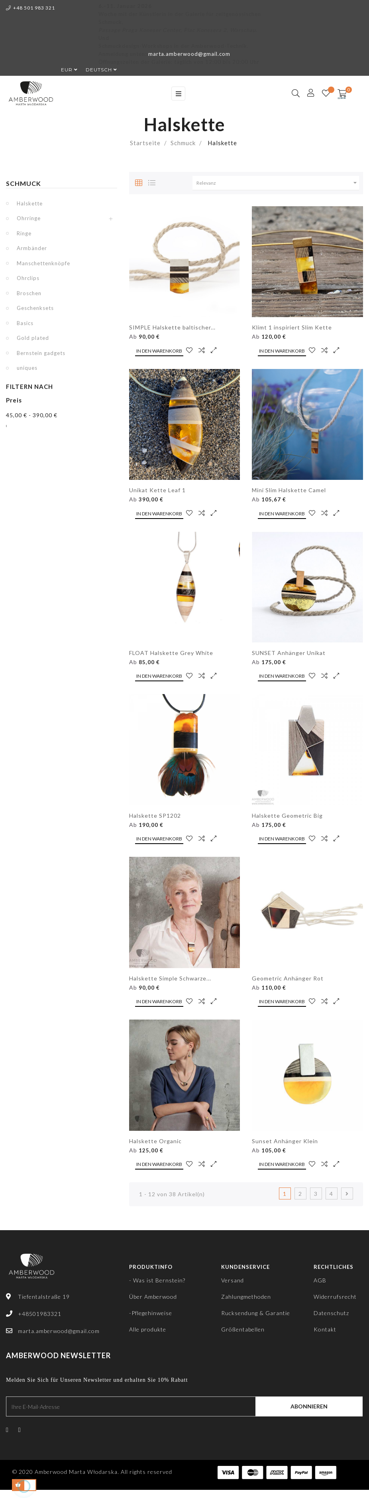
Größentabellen (243, 1329)
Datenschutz (331, 1313)
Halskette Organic (155, 1141)
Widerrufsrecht (335, 1296)
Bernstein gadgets (41, 353)
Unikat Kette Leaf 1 (157, 490)
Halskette (30, 203)
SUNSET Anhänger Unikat (289, 652)
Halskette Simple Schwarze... (170, 978)
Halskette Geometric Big (287, 815)
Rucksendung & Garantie (255, 1313)
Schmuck (23, 183)
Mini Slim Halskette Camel (289, 490)
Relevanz (277, 183)
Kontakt (325, 1329)
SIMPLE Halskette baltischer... (172, 327)
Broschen (29, 293)
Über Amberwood (153, 1296)
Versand (232, 1280)
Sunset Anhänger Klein (285, 1141)
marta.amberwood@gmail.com (189, 54)
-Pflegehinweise (150, 1313)
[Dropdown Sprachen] (97, 70)
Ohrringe (29, 218)
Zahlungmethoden (246, 1296)
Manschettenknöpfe (43, 263)
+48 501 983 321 (30, 8)
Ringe (24, 233)
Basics (25, 323)
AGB (320, 1280)
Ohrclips (28, 278)
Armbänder (32, 248)
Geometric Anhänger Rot (288, 978)
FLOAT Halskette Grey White (171, 652)
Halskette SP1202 (155, 815)
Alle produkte (147, 1329)
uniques (27, 368)
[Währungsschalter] (65, 70)
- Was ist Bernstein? (157, 1280)
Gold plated (33, 338)
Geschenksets (35, 308)
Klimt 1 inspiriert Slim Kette (292, 327)
